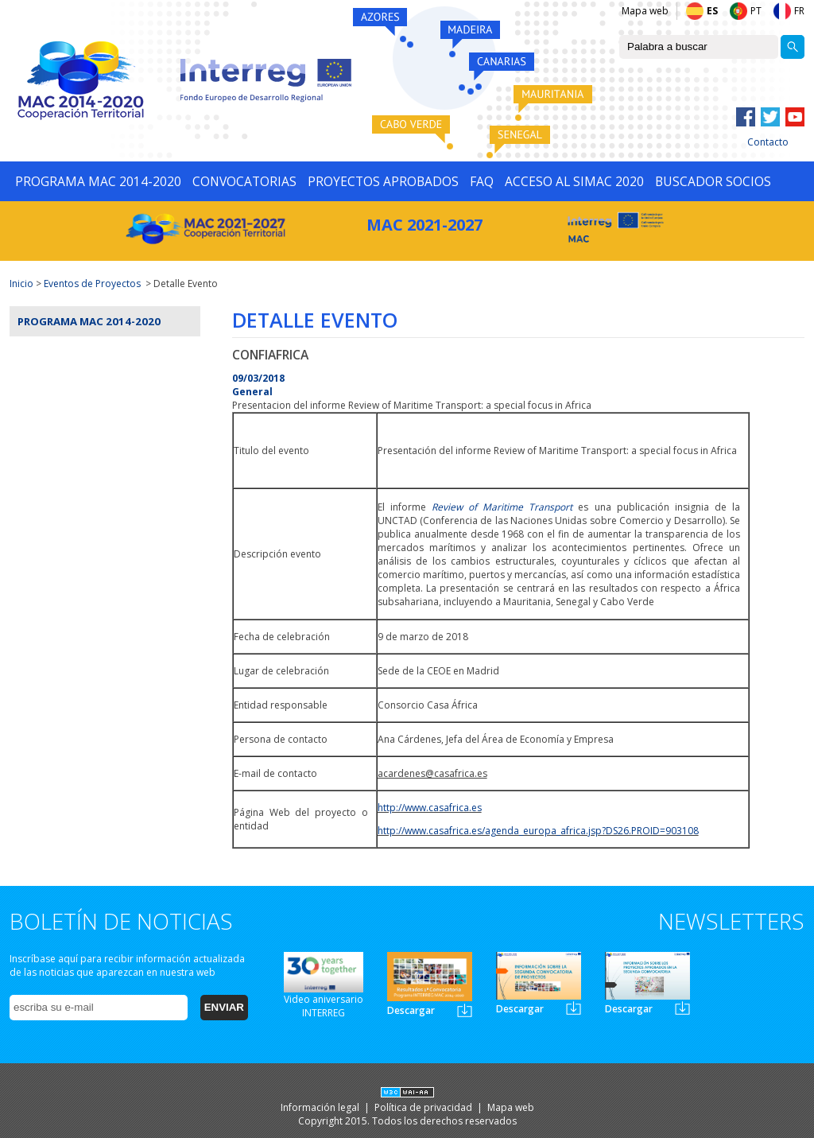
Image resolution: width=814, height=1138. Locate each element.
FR (799, 10)
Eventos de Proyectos (92, 283)
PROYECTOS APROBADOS (383, 181)
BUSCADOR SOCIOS (713, 181)
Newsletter (464, 1010)
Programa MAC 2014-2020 (89, 321)
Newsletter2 (573, 1008)
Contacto (768, 142)
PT (756, 10)
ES (712, 10)
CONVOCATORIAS (244, 181)
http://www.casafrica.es (430, 807)
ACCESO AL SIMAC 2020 (574, 181)
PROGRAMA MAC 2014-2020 (98, 181)
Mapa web (645, 10)
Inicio (21, 283)
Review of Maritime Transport (502, 507)
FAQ (482, 181)
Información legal (321, 1107)
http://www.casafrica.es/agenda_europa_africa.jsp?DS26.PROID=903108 (538, 830)
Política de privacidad (424, 1107)
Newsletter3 (682, 1008)
